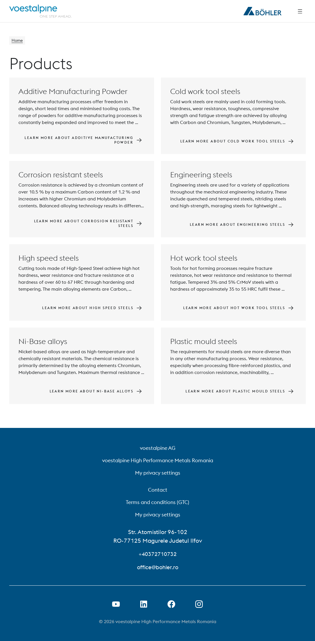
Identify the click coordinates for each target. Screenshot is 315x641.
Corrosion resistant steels (60, 175)
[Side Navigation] (300, 11)
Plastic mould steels (203, 342)
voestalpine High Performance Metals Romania (157, 460)
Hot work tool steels (203, 259)
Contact (157, 489)
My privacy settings (157, 472)
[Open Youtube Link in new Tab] (116, 604)
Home (18, 41)
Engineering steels (201, 175)
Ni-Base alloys (42, 342)
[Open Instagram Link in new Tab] (199, 604)
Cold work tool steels (205, 92)
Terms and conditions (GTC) (157, 502)
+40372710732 (157, 553)
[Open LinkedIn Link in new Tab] (143, 604)
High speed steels (48, 259)
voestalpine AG (157, 448)
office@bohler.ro (157, 567)
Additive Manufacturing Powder (72, 92)
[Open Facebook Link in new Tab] (171, 604)
